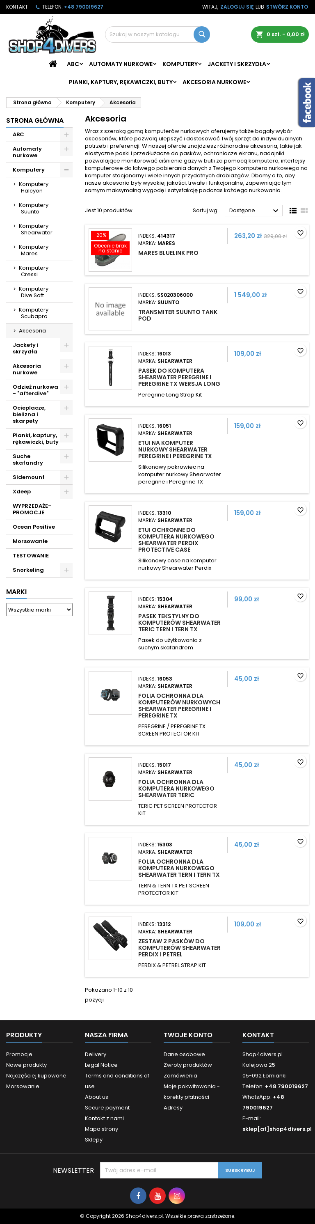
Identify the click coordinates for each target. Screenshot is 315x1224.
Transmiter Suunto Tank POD (177, 315)
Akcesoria (32, 331)
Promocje (19, 1054)
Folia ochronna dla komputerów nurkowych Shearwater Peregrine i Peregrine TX (179, 706)
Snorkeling (28, 570)
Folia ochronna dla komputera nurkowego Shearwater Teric (176, 788)
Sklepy (94, 1140)
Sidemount (29, 477)
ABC (73, 64)
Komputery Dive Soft (33, 292)
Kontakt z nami (104, 1118)
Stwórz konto (287, 6)
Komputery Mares (33, 250)
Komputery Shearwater (35, 229)
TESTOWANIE (31, 555)
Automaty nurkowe (121, 64)
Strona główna (35, 120)
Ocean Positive (34, 527)
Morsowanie (30, 541)
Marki (16, 591)
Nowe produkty (26, 1065)
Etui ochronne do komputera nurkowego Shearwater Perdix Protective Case (176, 540)
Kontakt (17, 6)
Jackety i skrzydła (237, 64)
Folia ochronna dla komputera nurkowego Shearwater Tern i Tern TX (179, 868)
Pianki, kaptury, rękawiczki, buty (121, 82)
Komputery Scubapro (33, 313)
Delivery (95, 1054)
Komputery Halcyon (33, 187)
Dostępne (255, 211)
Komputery (180, 64)
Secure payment (107, 1108)
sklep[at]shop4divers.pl (277, 1129)
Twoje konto (188, 1035)
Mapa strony (101, 1129)
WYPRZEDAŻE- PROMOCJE (32, 509)
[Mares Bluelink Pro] (110, 244)
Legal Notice (101, 1065)
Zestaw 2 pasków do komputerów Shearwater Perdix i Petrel (179, 947)
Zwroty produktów (188, 1065)
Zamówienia (180, 1076)
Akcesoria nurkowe (214, 82)
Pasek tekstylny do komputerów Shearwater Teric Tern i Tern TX (179, 622)
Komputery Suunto (33, 208)
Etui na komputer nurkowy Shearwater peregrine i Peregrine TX (175, 449)
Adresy (173, 1108)
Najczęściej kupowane (36, 1076)
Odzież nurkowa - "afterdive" (35, 390)
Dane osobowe (184, 1054)
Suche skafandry (28, 459)
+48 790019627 (83, 6)
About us (96, 1097)
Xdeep (22, 491)
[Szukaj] (157, 34)
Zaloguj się (236, 6)
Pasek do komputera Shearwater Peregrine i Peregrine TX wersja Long (179, 377)
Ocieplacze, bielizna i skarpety (29, 414)
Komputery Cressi (33, 271)
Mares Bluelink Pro (168, 253)
